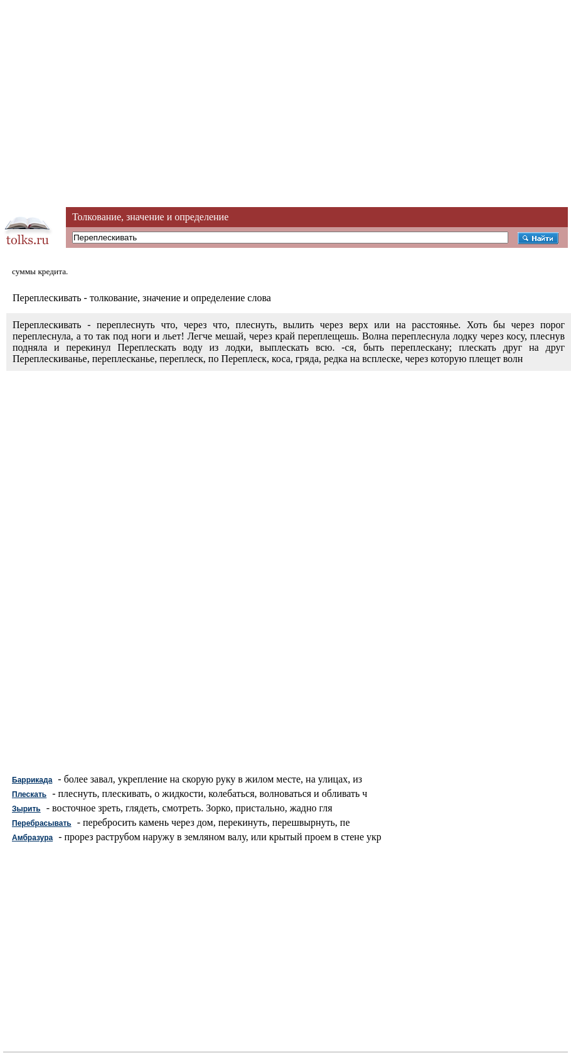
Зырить (26, 808)
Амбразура (32, 837)
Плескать (29, 794)
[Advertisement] (285, 88)
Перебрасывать (42, 823)
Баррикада (32, 780)
